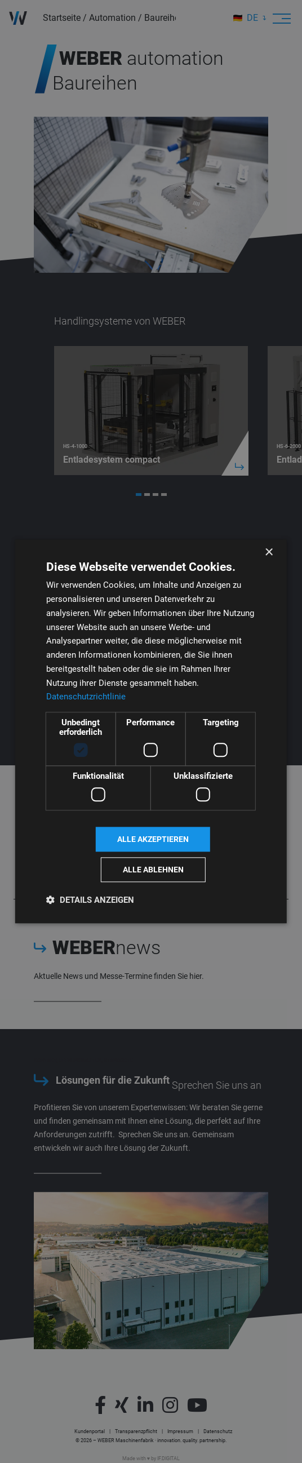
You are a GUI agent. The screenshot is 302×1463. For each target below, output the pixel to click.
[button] (90, 900)
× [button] (268, 552)
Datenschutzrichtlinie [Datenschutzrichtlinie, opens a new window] (86, 697)
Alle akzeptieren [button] (153, 839)
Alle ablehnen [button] (153, 870)
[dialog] (151, 731)
